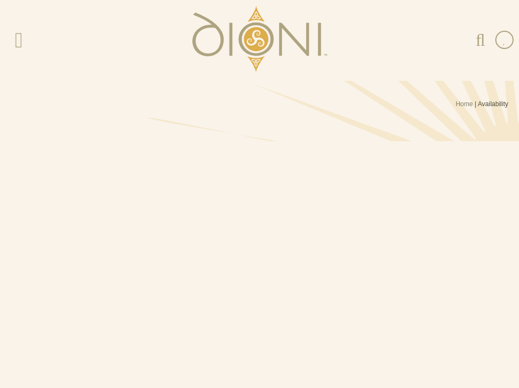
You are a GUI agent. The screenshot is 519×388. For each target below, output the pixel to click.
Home (464, 104)
